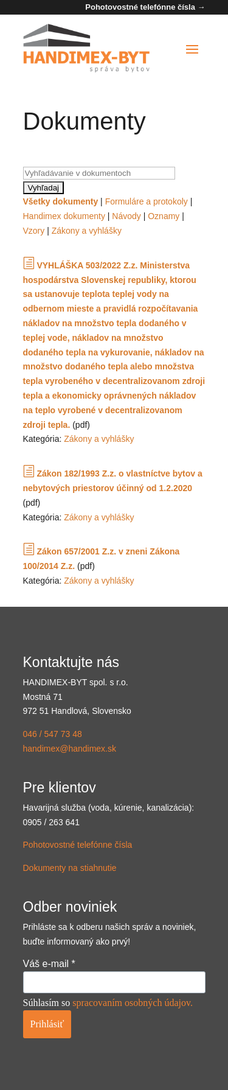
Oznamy (163, 216)
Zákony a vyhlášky (87, 231)
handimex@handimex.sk (70, 748)
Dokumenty (70, 868)
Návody (126, 216)
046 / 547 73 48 (52, 734)
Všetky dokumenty (60, 201)
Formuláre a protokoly (146, 201)
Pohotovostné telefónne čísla (78, 845)
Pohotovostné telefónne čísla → (145, 7)
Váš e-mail (49, 964)
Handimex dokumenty (64, 216)
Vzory (34, 231)
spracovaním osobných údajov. (132, 1002)
